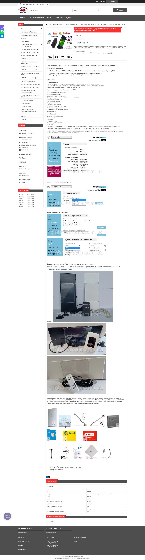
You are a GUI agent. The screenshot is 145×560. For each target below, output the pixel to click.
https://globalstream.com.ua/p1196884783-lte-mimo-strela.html (98, 401)
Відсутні (62, 24)
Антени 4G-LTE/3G (27, 100)
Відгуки (68, 18)
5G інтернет (25, 41)
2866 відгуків (102, 1)
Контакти (59, 18)
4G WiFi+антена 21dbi (28, 81)
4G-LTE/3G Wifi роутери (28, 32)
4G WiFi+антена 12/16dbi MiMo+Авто (29, 62)
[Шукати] (98, 10)
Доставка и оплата (51, 532)
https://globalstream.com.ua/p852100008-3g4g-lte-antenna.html (95, 398)
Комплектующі (26, 103)
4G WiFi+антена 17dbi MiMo (30, 67)
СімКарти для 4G (26, 106)
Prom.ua (81, 556)
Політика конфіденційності (83, 558)
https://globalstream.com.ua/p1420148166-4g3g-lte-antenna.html (73, 75)
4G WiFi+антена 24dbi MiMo (30, 87)
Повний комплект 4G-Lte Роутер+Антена (29, 45)
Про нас (49, 18)
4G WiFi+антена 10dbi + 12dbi (30, 59)
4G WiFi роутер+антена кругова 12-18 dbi (28, 91)
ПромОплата (55, 24)
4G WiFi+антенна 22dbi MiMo (30, 84)
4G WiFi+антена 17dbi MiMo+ (30, 70)
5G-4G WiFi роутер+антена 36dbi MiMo (30, 96)
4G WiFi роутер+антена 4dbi (30, 49)
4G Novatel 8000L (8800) (29, 35)
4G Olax (23, 38)
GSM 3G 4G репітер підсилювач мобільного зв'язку (28, 111)
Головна (23, 18)
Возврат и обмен (23, 532)
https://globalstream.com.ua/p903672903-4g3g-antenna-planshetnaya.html (70, 399)
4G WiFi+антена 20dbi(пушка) (30, 78)
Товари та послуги (36, 18)
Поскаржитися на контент (69, 558)
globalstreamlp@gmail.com (28, 145)
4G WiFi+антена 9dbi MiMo (29, 55)
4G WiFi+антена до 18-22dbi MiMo (30, 74)
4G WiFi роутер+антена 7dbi (30, 52)
